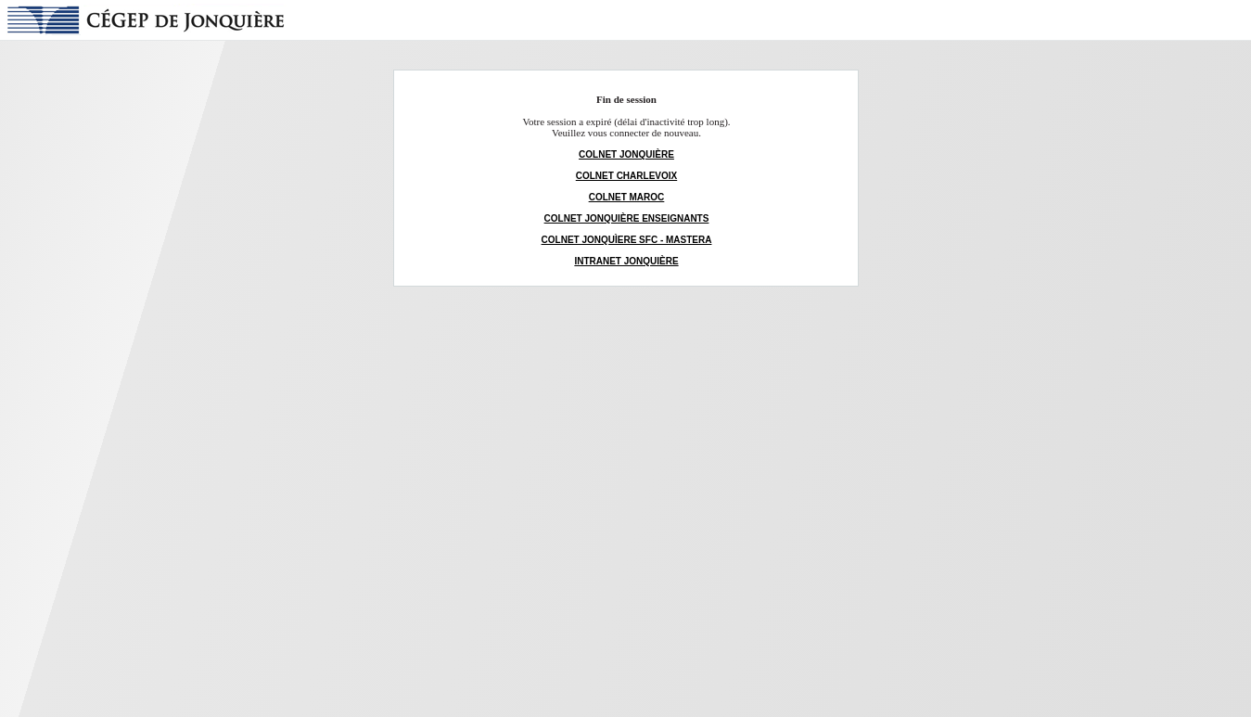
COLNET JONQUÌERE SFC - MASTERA (627, 240)
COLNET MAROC (627, 197)
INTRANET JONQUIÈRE (626, 261)
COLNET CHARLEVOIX (626, 176)
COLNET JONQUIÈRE (626, 154)
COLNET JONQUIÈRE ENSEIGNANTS (626, 218)
